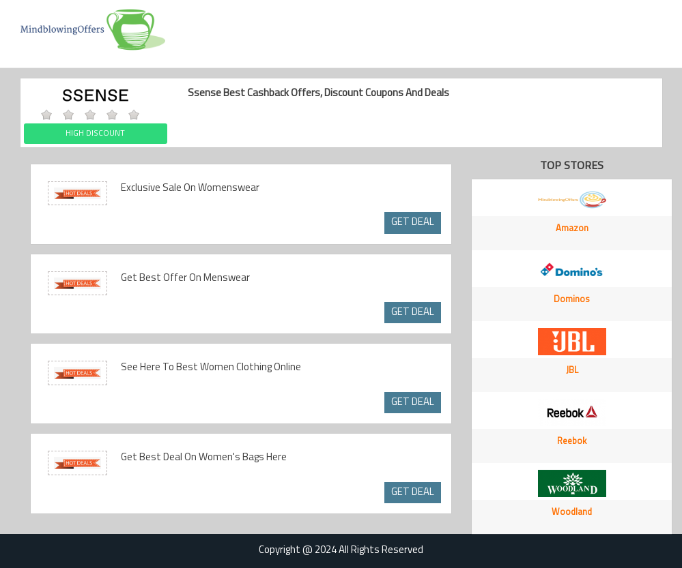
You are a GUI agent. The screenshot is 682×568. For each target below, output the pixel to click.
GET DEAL (412, 223)
